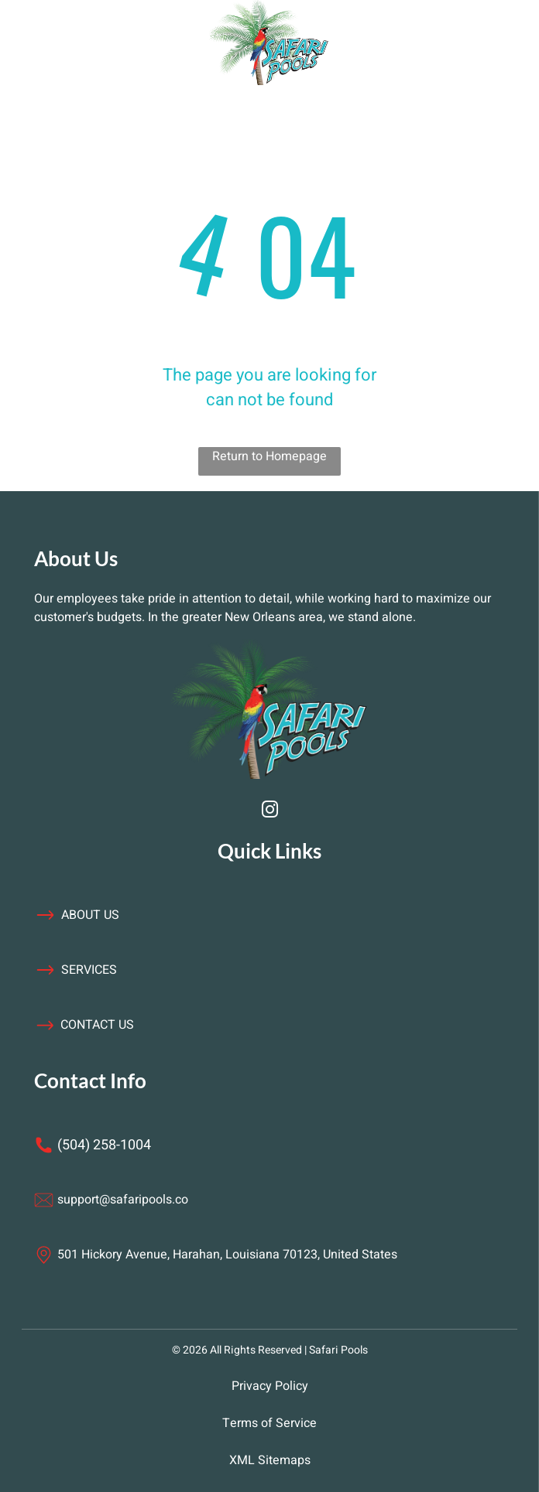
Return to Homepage (269, 456)
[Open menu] (116, 42)
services (89, 970)
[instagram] (269, 811)
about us (90, 915)
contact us (97, 1025)
